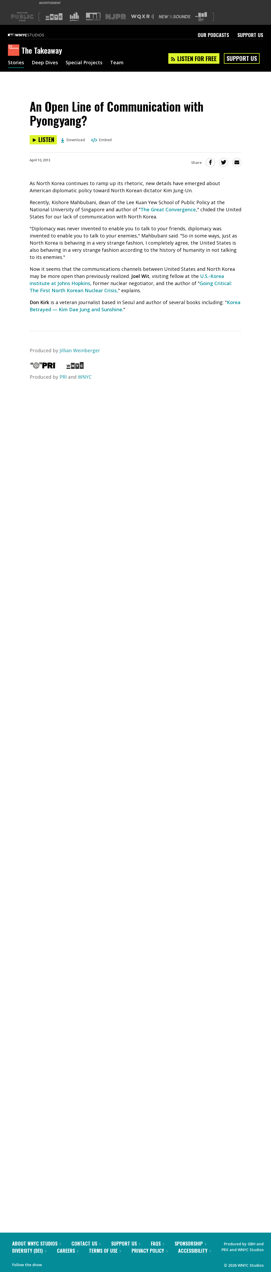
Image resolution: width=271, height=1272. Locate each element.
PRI (63, 377)
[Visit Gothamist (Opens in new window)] (74, 16)
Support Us (250, 34)
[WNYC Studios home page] (32, 35)
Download (73, 139)
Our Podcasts (213, 34)
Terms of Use (105, 1250)
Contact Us (86, 1243)
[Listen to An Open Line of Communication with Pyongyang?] (43, 139)
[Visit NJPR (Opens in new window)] (116, 17)
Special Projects (84, 63)
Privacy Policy (150, 1250)
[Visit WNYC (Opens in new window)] (54, 16)
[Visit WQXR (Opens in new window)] (142, 16)
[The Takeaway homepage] (14, 50)
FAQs (157, 1243)
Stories (16, 63)
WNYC (85, 377)
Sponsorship (190, 1243)
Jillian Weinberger (80, 350)
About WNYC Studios (36, 1243)
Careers (67, 1250)
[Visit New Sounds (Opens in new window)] (174, 17)
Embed (101, 139)
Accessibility (194, 1250)
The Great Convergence (168, 209)
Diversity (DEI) (29, 1250)
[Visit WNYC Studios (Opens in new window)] (93, 16)
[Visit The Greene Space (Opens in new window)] (201, 16)
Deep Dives (45, 63)
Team (117, 63)
